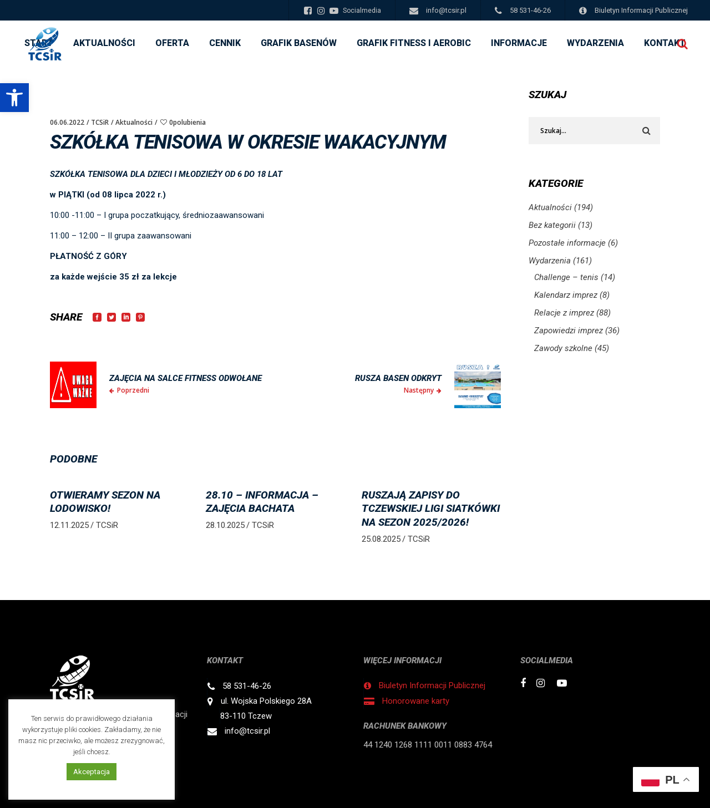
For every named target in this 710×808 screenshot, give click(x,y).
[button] (14, 97)
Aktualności (134, 122)
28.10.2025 (225, 525)
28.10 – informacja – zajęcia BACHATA (262, 502)
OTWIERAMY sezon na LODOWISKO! (105, 502)
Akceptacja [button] (91, 772)
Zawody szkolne (563, 348)
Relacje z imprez (564, 313)
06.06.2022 (67, 122)
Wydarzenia (550, 261)
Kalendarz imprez (565, 295)
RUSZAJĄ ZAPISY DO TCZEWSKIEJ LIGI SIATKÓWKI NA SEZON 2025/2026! (431, 508)
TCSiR (100, 122)
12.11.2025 (69, 525)
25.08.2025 (381, 539)
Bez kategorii (552, 225)
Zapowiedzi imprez (568, 331)
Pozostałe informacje (567, 243)
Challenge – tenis (566, 277)
